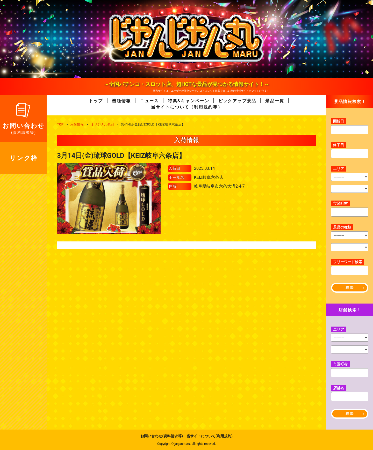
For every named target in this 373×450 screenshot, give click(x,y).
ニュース (149, 100)
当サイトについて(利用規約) (210, 436)
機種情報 (121, 100)
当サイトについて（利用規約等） (187, 107)
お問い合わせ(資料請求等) (161, 436)
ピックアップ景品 (237, 100)
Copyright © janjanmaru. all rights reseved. (186, 444)
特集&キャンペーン (188, 100)
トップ (96, 100)
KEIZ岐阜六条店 (208, 177)
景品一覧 (274, 100)
